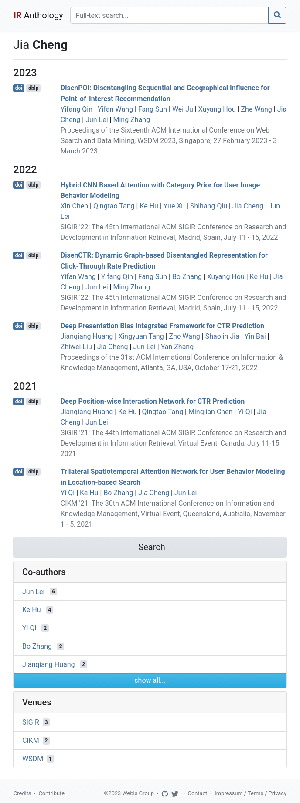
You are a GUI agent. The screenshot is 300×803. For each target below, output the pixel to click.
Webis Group (138, 793)
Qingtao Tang (114, 206)
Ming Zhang (131, 120)
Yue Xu (174, 206)
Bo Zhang (187, 276)
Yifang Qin (76, 109)
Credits (22, 793)
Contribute (51, 793)
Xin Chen (74, 206)
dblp (33, 88)
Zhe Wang (256, 109)
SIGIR (30, 722)
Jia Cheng (247, 206)
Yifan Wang (115, 109)
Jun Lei (96, 120)
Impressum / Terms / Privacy (250, 793)
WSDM (32, 759)
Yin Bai (255, 336)
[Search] (169, 15)
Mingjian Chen (210, 412)
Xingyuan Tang (141, 336)
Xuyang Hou (217, 109)
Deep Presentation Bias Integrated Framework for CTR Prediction (162, 326)
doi (19, 88)
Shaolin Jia (222, 336)
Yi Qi (245, 412)
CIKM (30, 740)
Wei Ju (182, 109)
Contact (198, 793)
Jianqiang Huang (87, 336)
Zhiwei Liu (76, 347)
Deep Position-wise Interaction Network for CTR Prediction (153, 401)
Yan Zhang (177, 347)
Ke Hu (149, 206)
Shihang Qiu (208, 206)
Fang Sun (152, 109)
